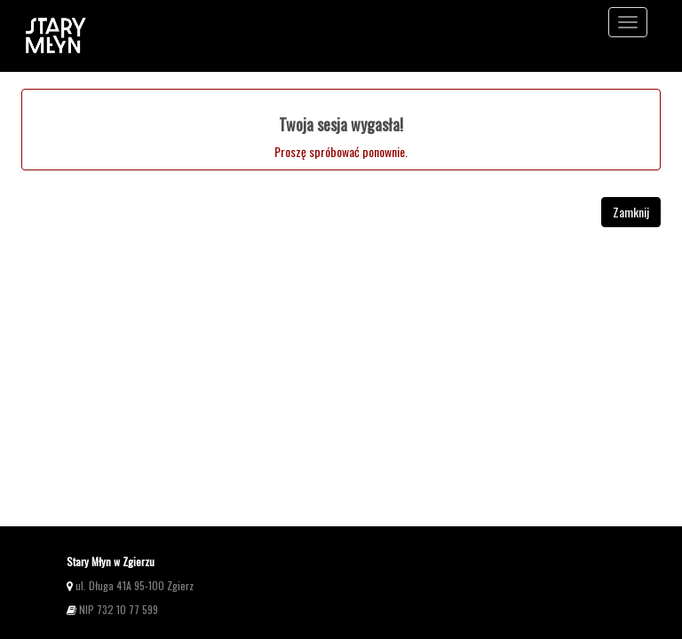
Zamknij (631, 211)
